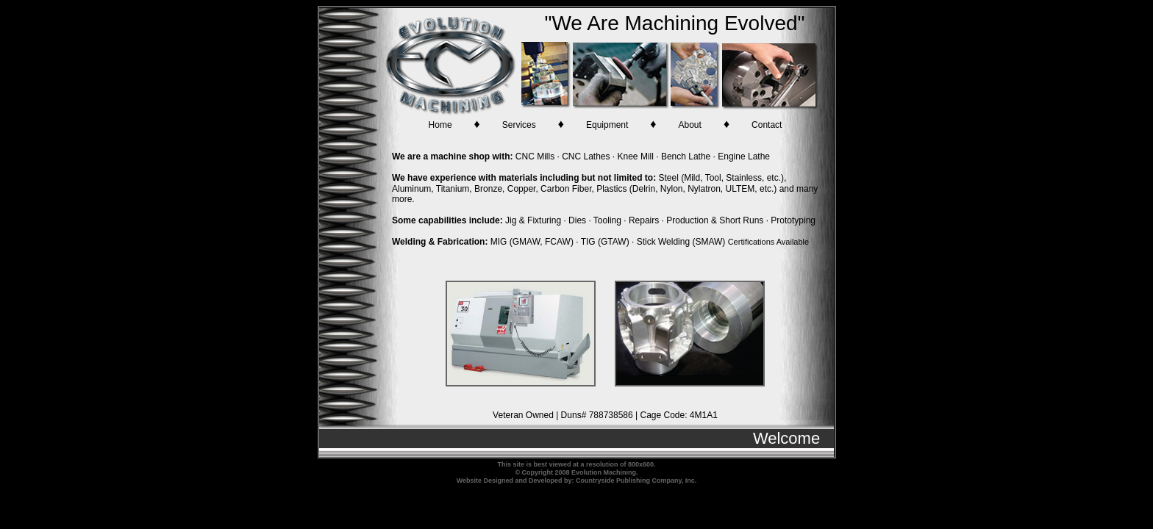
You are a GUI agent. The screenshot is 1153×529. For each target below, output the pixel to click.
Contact (767, 125)
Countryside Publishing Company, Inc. (636, 480)
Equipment (607, 125)
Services (519, 125)
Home (440, 125)
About (690, 125)
